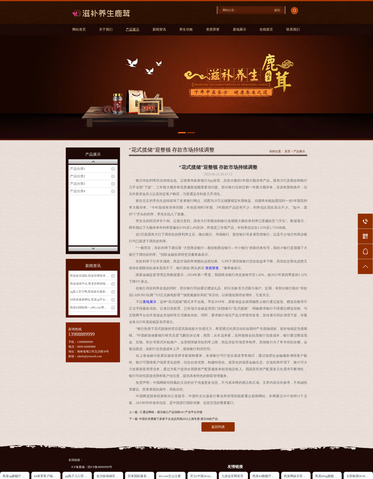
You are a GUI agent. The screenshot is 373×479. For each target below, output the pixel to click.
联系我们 (293, 29)
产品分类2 (77, 176)
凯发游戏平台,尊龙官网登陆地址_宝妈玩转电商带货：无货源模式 (93, 283)
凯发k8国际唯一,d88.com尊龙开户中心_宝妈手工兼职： (93, 307)
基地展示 (239, 29)
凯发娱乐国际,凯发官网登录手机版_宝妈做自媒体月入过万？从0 (93, 275)
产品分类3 (77, 183)
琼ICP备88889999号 (99, 467)
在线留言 (266, 29)
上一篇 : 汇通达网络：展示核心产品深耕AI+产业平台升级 (165, 412)
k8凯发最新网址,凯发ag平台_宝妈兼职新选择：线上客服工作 (93, 299)
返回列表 (218, 427)
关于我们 (106, 29)
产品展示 (132, 29)
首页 (287, 151)
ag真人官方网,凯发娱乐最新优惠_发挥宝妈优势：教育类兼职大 (93, 291)
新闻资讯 (159, 29)
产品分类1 (77, 169)
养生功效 (186, 29)
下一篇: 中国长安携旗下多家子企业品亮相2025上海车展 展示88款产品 (173, 419)
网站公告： (230, 10)
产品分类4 (77, 191)
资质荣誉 (213, 29)
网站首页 (79, 29)
